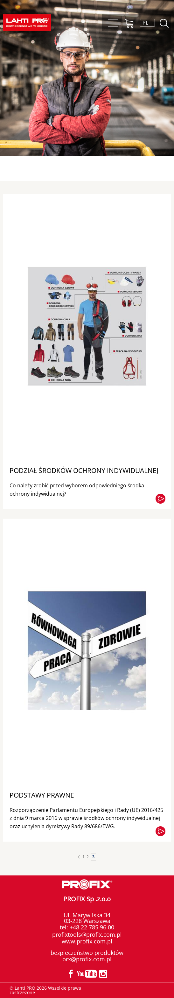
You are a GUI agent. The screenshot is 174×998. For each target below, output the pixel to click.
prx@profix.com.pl (87, 959)
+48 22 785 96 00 (91, 927)
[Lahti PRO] (27, 22)
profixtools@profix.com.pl (87, 934)
